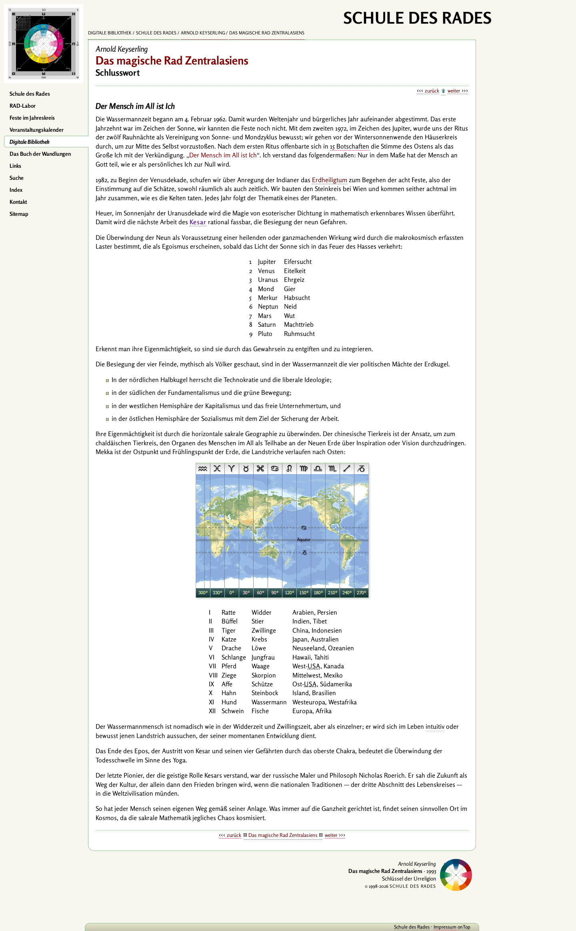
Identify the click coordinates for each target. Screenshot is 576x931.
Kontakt (18, 202)
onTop (464, 927)
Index (16, 190)
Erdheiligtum (329, 180)
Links (15, 166)
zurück (432, 90)
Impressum (445, 927)
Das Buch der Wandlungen (40, 154)
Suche (17, 178)
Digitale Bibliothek (30, 142)
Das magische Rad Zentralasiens (266, 33)
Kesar (198, 222)
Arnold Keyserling (203, 33)
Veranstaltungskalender (37, 130)
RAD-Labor (23, 106)
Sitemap (19, 214)
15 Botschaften (349, 146)
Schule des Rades (30, 93)
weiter (454, 90)
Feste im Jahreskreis (32, 118)
